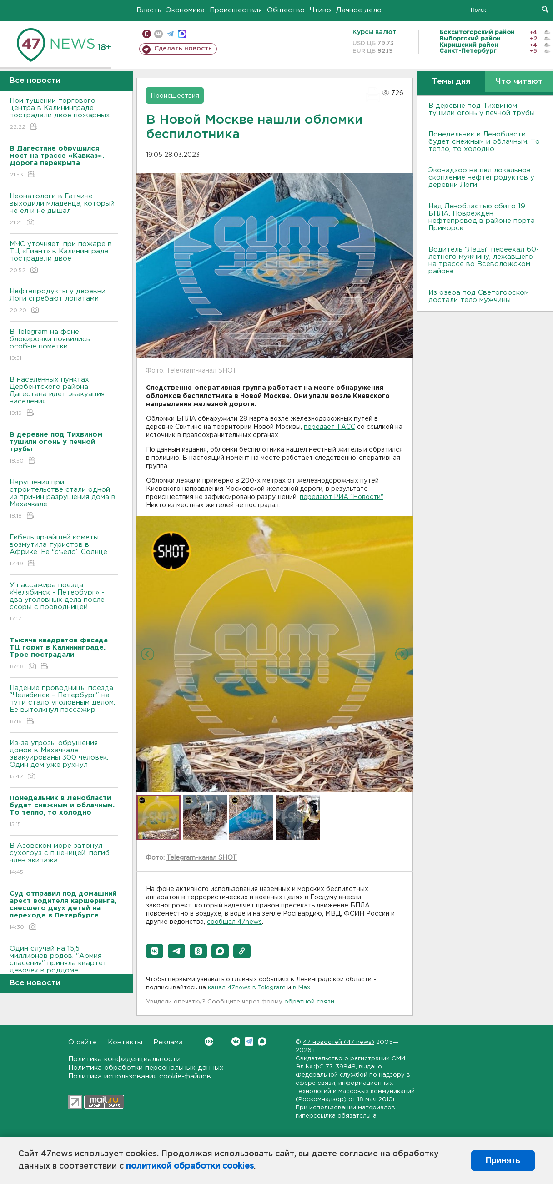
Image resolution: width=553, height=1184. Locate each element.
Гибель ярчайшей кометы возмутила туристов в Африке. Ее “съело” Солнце (64, 551)
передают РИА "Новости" (341, 497)
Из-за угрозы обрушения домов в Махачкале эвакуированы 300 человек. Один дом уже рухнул (64, 760)
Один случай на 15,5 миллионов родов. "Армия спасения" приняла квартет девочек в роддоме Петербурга (64, 969)
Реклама (168, 1042)
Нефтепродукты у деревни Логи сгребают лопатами (64, 301)
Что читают (519, 81)
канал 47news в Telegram (247, 987)
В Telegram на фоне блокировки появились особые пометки (64, 345)
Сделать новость (183, 48)
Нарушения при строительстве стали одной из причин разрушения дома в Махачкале (64, 499)
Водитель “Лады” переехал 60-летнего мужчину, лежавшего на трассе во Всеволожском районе (483, 260)
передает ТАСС (329, 427)
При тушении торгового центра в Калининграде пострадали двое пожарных (64, 114)
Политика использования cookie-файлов (139, 1076)
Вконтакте (209, 1041)
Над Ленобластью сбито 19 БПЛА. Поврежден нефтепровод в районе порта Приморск (481, 217)
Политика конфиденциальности (124, 1059)
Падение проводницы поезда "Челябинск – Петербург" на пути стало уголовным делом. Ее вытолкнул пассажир (64, 705)
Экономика (185, 10)
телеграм (170, 34)
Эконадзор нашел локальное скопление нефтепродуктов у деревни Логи (481, 177)
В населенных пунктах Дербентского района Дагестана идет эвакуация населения (64, 397)
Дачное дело (359, 10)
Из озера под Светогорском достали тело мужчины (478, 296)
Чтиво (320, 10)
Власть (148, 10)
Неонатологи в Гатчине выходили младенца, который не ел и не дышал (64, 210)
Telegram (249, 1041)
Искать (545, 9)
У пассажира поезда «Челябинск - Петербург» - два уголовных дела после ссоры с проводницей (64, 602)
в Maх (301, 987)
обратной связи (309, 1001)
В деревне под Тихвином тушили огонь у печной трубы (481, 109)
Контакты (125, 1042)
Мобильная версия (146, 34)
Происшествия (236, 10)
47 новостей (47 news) (338, 1042)
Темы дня (451, 81)
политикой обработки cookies (190, 1166)
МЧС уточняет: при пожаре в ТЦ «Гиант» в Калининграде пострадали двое (64, 257)
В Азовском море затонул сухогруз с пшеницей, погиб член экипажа (64, 859)
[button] (154, 951)
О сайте (82, 1042)
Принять (503, 1160)
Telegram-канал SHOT (201, 858)
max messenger (182, 34)
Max (262, 1041)
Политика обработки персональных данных (146, 1068)
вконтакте (158, 34)
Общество (286, 10)
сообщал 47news (234, 922)
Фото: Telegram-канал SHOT (191, 370)
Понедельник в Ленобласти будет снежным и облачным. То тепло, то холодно (484, 141)
